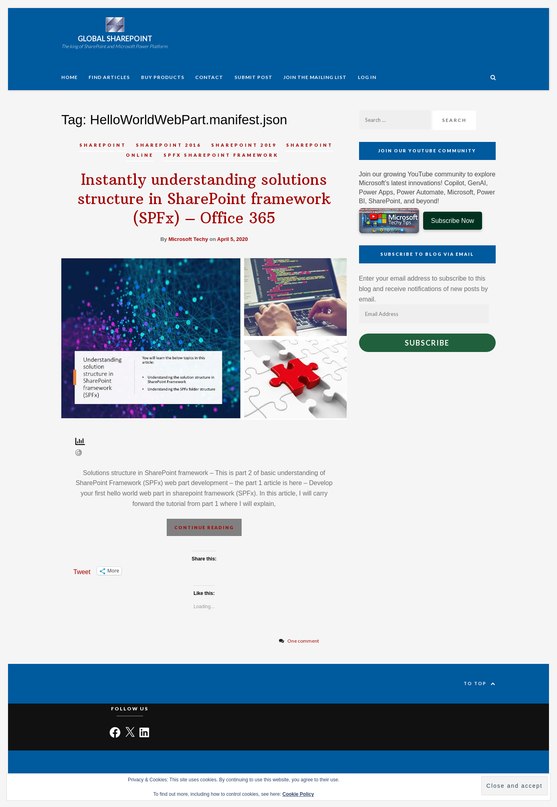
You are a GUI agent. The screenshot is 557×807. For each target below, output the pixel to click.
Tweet (82, 571)
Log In (367, 77)
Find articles (109, 77)
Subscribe (427, 342)
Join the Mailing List (315, 77)
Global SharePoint (115, 38)
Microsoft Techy (188, 239)
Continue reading (204, 527)
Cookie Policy (298, 794)
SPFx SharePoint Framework (220, 155)
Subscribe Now (452, 220)
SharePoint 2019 (243, 145)
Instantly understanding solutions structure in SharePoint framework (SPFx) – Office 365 (204, 198)
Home (69, 77)
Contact (209, 77)
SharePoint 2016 (168, 145)
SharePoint (102, 145)
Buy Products (162, 77)
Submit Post (253, 77)
